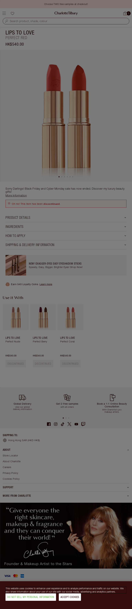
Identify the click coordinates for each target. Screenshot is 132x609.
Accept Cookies (69, 597)
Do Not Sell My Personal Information (30, 597)
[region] (66, 595)
